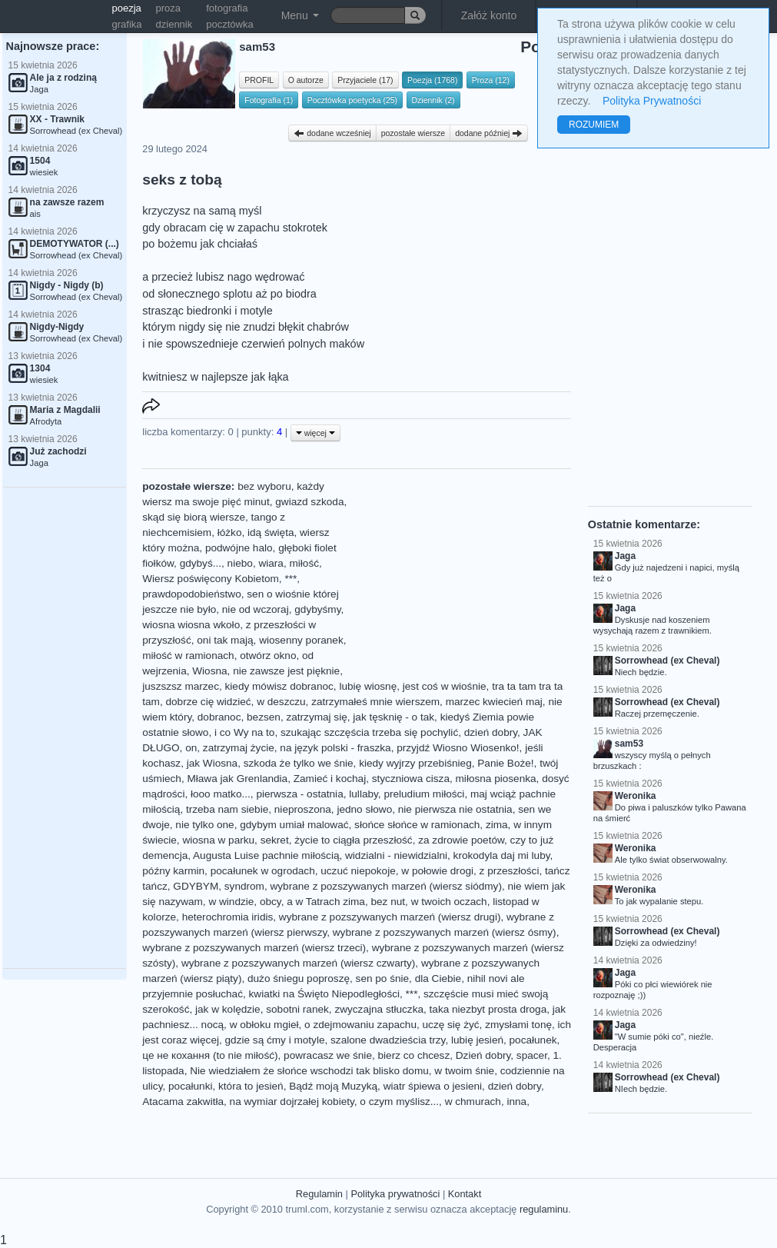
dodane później (489, 133)
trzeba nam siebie (227, 809)
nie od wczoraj (255, 609)
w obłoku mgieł (264, 1024)
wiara (270, 563)
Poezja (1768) (432, 80)
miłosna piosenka (496, 778)
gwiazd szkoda (309, 502)
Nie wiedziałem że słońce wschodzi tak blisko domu (309, 1071)
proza (168, 8)
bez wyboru (264, 486)
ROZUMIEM (594, 124)
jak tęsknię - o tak (393, 717)
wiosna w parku (218, 840)
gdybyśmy (317, 609)
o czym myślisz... (399, 1101)
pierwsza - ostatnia (299, 794)
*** (290, 578)
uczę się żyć (451, 1024)
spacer (531, 1055)
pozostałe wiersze (413, 133)
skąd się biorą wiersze (193, 517)
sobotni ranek (297, 1009)
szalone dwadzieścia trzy (387, 1040)
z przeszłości (510, 871)
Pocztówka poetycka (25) (352, 100)
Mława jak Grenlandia (237, 778)
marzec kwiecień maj (494, 701)
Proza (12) (491, 80)
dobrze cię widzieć (208, 701)
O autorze (306, 80)
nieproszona (302, 809)
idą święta (270, 532)
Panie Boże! (505, 763)
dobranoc (219, 717)
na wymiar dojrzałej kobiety (292, 1101)
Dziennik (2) (433, 100)
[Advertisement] (64, 728)
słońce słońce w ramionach (417, 824)
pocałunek (533, 1040)
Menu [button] (300, 15)
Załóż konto (488, 15)
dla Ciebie (438, 978)
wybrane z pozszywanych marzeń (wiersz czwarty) (298, 963)
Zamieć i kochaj (330, 778)
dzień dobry (490, 732)
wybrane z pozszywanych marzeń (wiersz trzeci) (254, 947)
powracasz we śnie (328, 1055)
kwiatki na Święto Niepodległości (324, 994)
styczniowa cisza (411, 778)
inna (516, 1101)
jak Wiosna (212, 763)
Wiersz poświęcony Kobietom (210, 578)
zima (497, 824)
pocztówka (229, 24)
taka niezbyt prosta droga (488, 1009)
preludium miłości (424, 794)
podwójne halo (239, 548)
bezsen (264, 717)
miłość (304, 563)
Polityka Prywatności (652, 101)
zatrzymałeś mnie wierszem (375, 701)
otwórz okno (268, 655)
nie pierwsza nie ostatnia (455, 809)
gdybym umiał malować (294, 824)
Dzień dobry (483, 1055)
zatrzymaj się (316, 717)
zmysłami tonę (518, 1024)
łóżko (229, 532)
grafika (127, 24)
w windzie (231, 901)
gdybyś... (200, 563)
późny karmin (173, 871)
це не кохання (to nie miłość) (209, 1055)
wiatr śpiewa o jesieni (433, 1086)
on (191, 748)
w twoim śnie (464, 1071)
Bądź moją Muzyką (333, 1086)
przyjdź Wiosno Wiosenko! (458, 748)
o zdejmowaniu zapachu (360, 1024)
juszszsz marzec (180, 686)
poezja (126, 8)
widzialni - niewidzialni (396, 855)
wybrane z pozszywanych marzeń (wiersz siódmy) (386, 886)
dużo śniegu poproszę (298, 978)
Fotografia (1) (268, 100)
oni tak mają (225, 640)
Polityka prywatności (395, 1194)
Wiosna (209, 671)
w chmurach (473, 1101)
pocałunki (190, 1086)
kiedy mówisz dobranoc (279, 686)
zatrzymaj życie (238, 748)
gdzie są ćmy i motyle (275, 1040)
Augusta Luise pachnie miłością (266, 855)
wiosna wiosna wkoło (191, 625)
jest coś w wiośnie (444, 686)
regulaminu (544, 1209)
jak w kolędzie (228, 1009)
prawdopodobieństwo (191, 594)
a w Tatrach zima (326, 901)
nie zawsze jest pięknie (286, 671)
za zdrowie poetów (461, 840)
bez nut (388, 901)
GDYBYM (195, 886)
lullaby (363, 794)
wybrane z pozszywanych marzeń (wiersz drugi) (390, 917)
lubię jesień (477, 1040)
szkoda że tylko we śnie (299, 763)
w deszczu (281, 701)
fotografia (226, 8)
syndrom (244, 886)
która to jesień (251, 1086)
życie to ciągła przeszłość (353, 840)
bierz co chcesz (414, 1055)
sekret (275, 840)
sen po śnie (383, 978)
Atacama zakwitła (183, 1101)
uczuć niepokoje (358, 871)
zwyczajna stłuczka (378, 1009)
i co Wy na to (244, 732)
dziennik (174, 24)
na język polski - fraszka (335, 748)
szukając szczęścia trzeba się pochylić (369, 732)
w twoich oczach (449, 901)
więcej (315, 433)
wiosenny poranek (301, 640)
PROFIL (259, 80)
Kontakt (464, 1194)
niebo (240, 563)
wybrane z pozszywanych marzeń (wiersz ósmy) (444, 932)
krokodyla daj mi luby (501, 855)
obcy (270, 901)
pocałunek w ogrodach (263, 871)
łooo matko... (221, 794)
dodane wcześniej (332, 133)
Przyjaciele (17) (365, 80)
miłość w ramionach (188, 655)
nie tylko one (204, 824)
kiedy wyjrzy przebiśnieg (415, 763)
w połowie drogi (437, 871)
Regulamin (319, 1194)
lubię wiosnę (368, 686)
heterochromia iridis (228, 917)
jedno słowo (364, 809)
